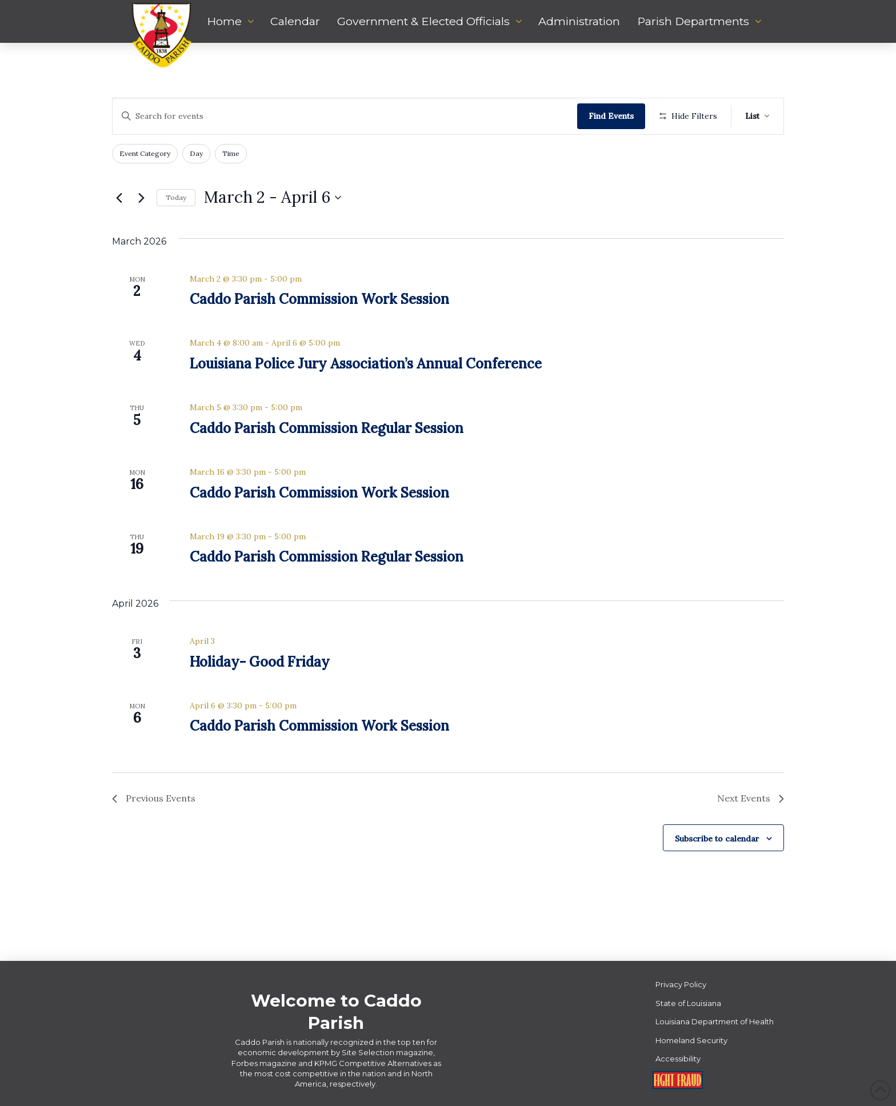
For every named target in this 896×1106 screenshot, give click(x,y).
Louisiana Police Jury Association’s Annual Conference (366, 363)
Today (176, 197)
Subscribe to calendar (717, 838)
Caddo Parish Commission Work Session (319, 299)
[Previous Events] (119, 198)
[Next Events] (141, 198)
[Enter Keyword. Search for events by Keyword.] (345, 116)
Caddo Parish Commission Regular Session (326, 428)
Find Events (611, 116)
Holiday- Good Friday (260, 662)
